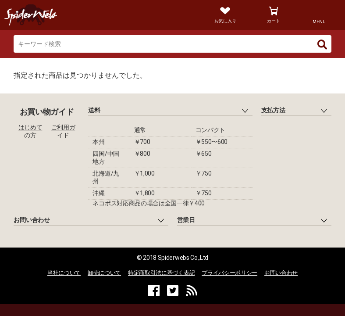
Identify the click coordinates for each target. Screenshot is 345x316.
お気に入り (225, 20)
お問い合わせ (281, 272)
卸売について (104, 272)
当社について (64, 272)
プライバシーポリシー (229, 272)
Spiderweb (82, 15)
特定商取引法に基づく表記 (161, 272)
